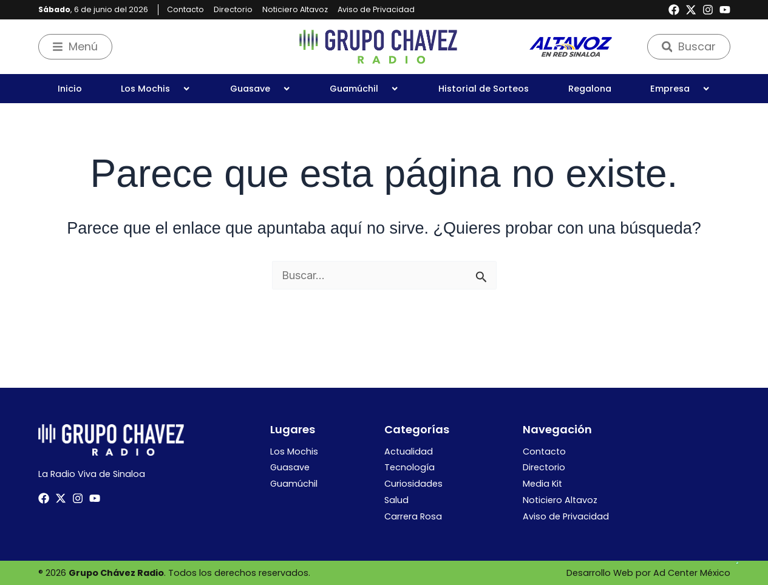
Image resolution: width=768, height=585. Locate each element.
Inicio (70, 89)
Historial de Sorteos (483, 89)
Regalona (589, 89)
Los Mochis (156, 88)
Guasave (260, 88)
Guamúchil (364, 88)
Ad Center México (691, 573)
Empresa (680, 88)
